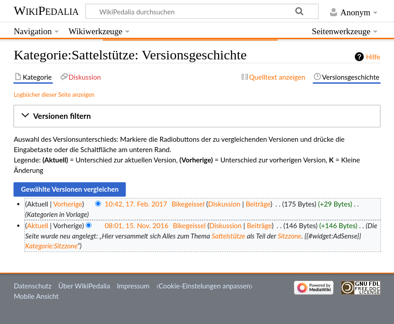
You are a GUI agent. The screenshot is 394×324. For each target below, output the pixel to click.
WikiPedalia (46, 11)
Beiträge (258, 204)
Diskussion (224, 204)
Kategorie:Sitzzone (51, 246)
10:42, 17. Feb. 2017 (136, 204)
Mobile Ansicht (36, 296)
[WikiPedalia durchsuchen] (202, 11)
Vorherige (67, 204)
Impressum (133, 286)
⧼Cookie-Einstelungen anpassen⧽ (204, 286)
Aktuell (37, 225)
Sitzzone (289, 236)
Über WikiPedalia (84, 286)
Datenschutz (32, 286)
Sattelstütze (228, 236)
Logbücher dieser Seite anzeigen (54, 94)
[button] (196, 116)
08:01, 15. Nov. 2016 (136, 225)
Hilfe (373, 57)
